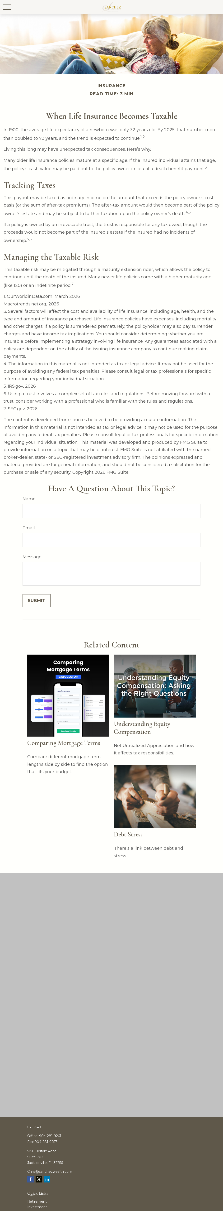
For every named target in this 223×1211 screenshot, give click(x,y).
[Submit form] (37, 600)
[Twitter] (39, 1179)
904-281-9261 (50, 1136)
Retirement (37, 1201)
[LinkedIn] (47, 1179)
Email (29, 528)
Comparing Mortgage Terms (63, 743)
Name (29, 499)
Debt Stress (128, 834)
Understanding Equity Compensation (142, 728)
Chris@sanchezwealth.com (49, 1171)
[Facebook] (30, 1179)
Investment (37, 1207)
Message (32, 557)
